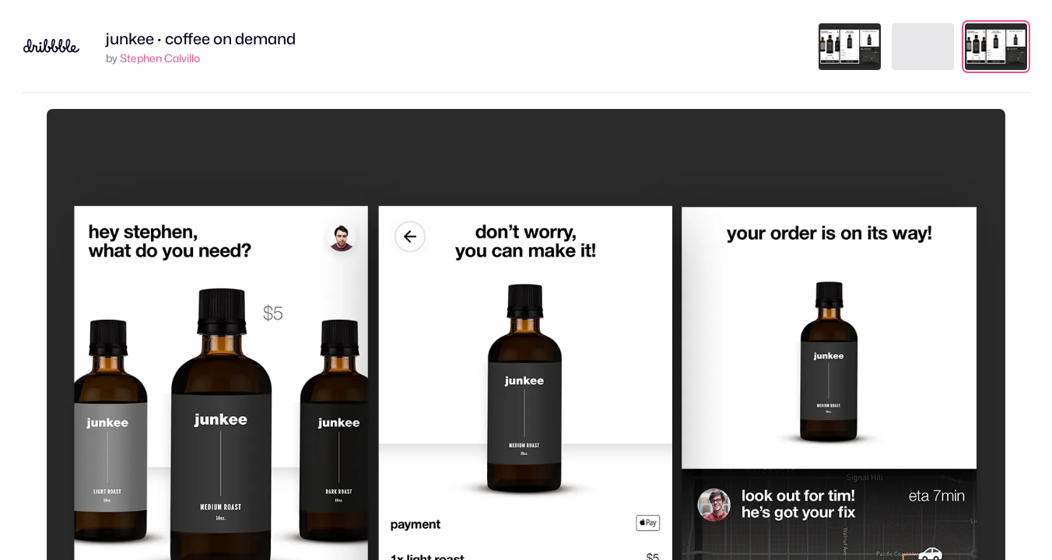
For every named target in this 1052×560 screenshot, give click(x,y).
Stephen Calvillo (160, 58)
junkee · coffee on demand (201, 39)
